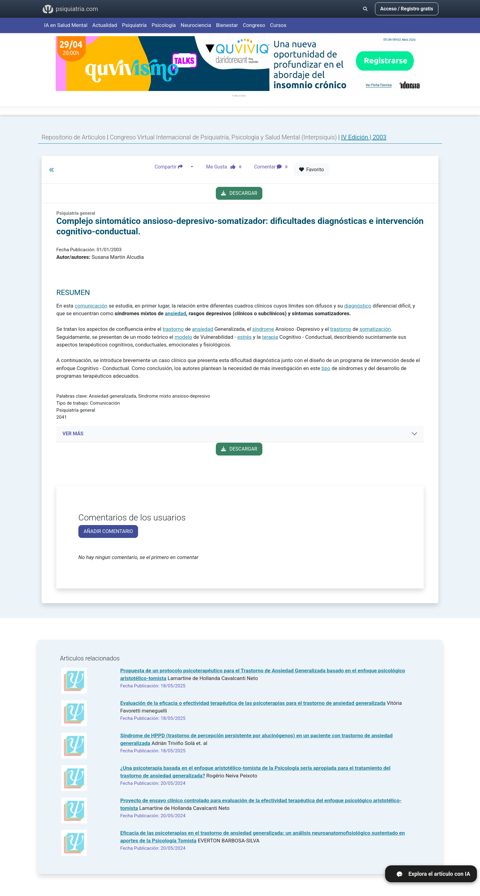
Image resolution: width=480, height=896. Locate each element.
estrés (244, 337)
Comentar (272, 167)
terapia (270, 337)
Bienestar (227, 25)
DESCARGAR (239, 193)
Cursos (278, 25)
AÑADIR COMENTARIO (108, 531)
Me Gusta (225, 167)
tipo (325, 368)
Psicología (164, 25)
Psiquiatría (134, 25)
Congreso (254, 25)
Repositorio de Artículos (74, 137)
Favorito (311, 169)
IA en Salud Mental (66, 25)
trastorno (173, 329)
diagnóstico (357, 306)
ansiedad (175, 313)
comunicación (91, 306)
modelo (183, 337)
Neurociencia (196, 25)
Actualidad (104, 25)
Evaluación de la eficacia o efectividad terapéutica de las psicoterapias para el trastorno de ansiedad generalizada (253, 703)
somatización (375, 329)
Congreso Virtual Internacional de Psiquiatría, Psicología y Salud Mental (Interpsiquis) (224, 137)
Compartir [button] (172, 167)
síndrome (263, 329)
